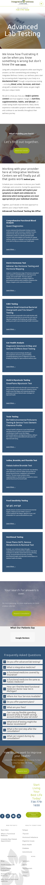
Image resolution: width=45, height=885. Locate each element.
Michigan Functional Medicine (8, 857)
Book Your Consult (21, 150)
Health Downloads (8, 847)
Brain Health (27, 827)
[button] (41, 4)
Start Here (5, 813)
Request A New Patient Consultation (33, 797)
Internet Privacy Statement (12, 882)
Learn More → (11, 249)
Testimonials (27, 851)
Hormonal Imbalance (30, 820)
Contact (25, 855)
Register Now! (22, 754)
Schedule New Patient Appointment (9, 823)
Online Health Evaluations (6, 852)
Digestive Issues (28, 824)
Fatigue (25, 813)
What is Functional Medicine (8, 817)
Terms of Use (35, 880)
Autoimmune (27, 834)
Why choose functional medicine (9, 863)
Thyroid (25, 816)
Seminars (25, 844)
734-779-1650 (22, 10)
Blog (2, 844)
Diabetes (25, 831)
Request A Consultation (21, 613)
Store (24, 858)
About (24, 847)
